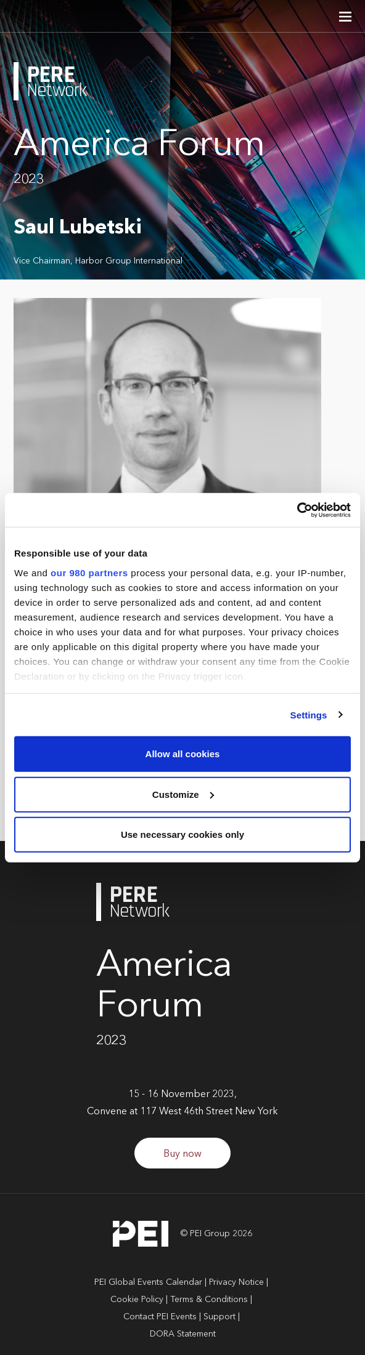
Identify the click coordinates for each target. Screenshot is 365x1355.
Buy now (182, 1154)
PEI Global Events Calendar (148, 1282)
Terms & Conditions (209, 1299)
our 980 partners (89, 572)
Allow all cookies (183, 754)
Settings (308, 714)
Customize (183, 794)
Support (219, 1317)
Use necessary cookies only (182, 834)
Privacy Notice (236, 1282)
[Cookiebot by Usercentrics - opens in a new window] (297, 510)
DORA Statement (183, 1334)
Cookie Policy (136, 1299)
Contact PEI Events (160, 1317)
